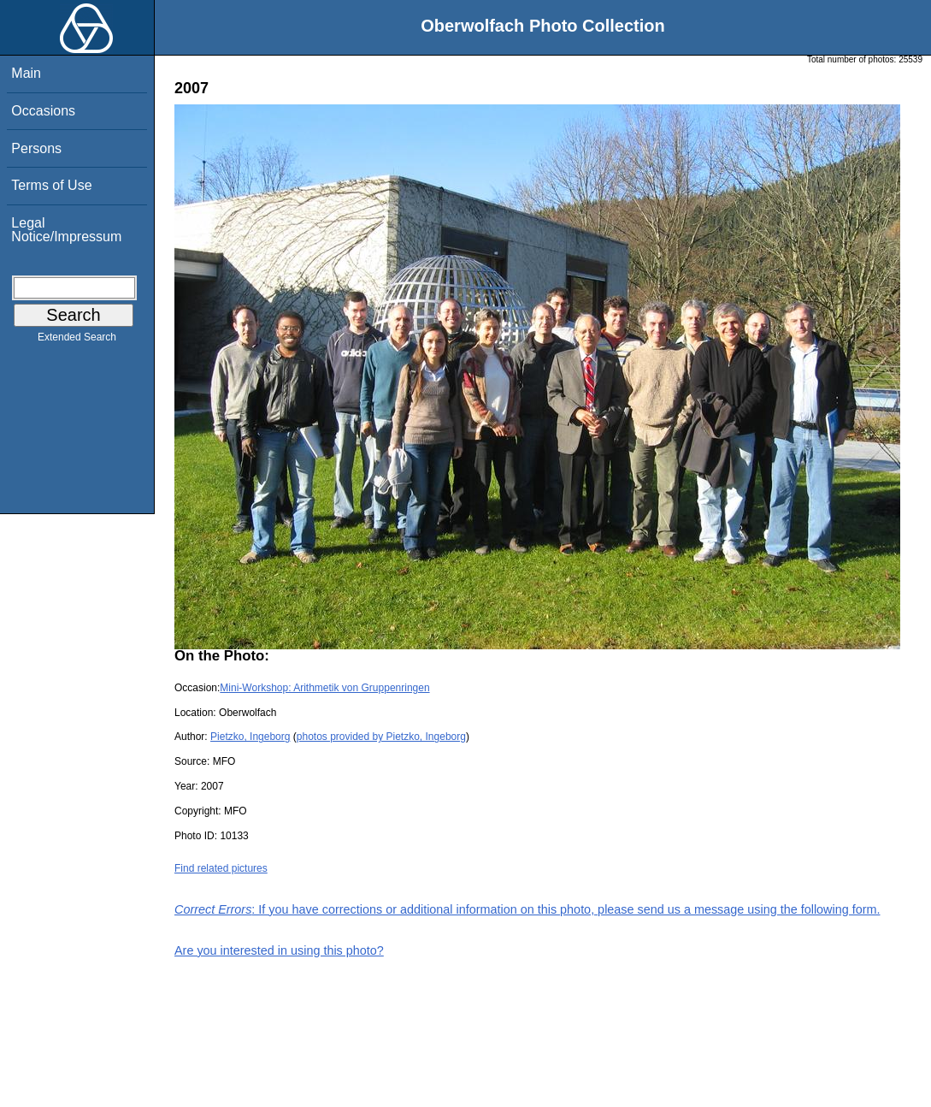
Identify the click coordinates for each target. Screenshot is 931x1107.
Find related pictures (221, 868)
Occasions (43, 111)
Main (26, 73)
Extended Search (77, 340)
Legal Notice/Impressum (66, 230)
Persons (36, 148)
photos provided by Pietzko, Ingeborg (381, 737)
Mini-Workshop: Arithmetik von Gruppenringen (324, 688)
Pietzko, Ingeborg (250, 737)
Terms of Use (51, 185)
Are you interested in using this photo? (279, 950)
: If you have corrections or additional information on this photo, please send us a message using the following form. (527, 909)
